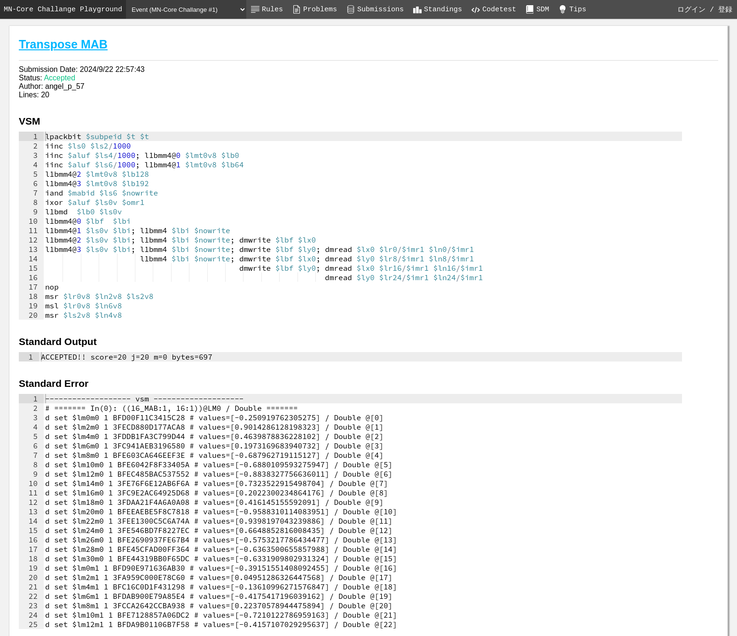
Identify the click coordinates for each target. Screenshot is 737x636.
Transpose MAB (63, 44)
